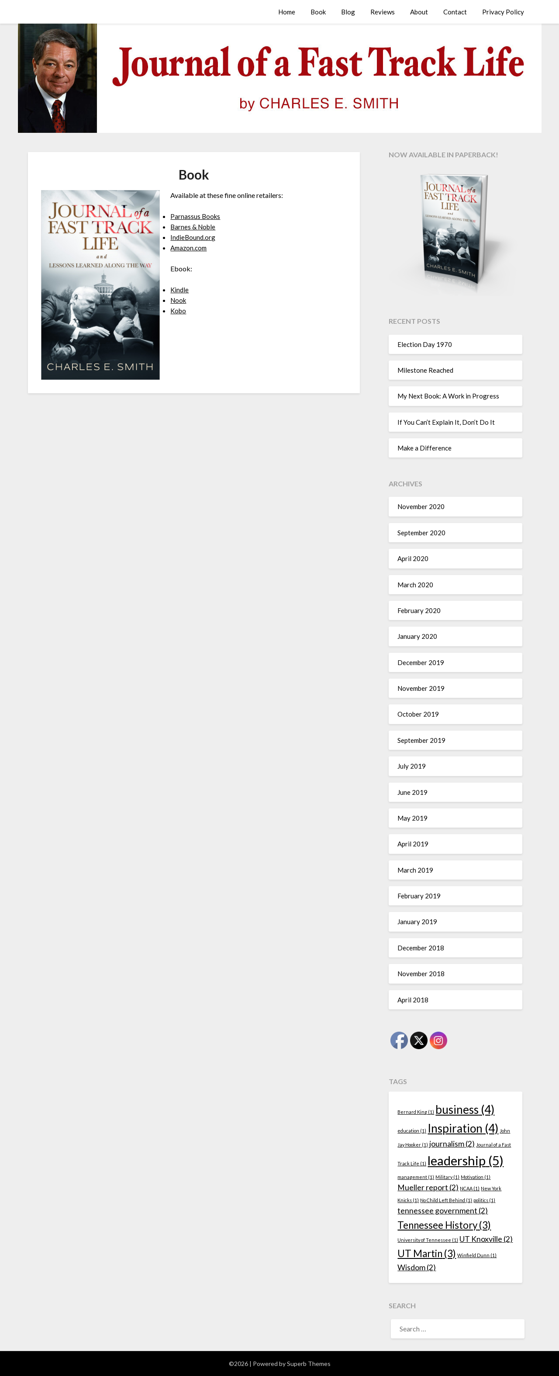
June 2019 (412, 792)
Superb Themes (309, 1363)
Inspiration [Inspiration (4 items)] (463, 1128)
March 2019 (415, 870)
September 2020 (421, 533)
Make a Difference (424, 448)
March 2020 (415, 585)
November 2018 (421, 973)
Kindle (180, 289)
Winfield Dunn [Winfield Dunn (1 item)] (477, 1255)
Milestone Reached (425, 370)
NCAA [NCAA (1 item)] (470, 1188)
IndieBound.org (193, 237)
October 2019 (418, 714)
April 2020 (412, 558)
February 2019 (419, 896)
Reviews (382, 12)
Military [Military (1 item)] (447, 1177)
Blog (348, 12)
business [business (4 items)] (464, 1109)
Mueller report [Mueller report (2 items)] (428, 1187)
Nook (179, 300)
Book (318, 12)
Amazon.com (190, 247)
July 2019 (411, 766)
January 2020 (417, 636)
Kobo (178, 310)
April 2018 (412, 1000)
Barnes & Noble (194, 226)
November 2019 (421, 688)
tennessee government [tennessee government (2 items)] (442, 1210)
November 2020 (421, 506)
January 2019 (417, 921)
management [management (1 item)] (415, 1177)
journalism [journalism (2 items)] (452, 1143)
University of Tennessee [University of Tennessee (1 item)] (427, 1240)
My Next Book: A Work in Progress (448, 396)
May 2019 (412, 818)
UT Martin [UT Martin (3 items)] (426, 1253)
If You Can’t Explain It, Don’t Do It (446, 422)
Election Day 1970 (424, 344)
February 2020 (419, 610)
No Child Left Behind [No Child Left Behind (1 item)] (446, 1200)
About (419, 12)
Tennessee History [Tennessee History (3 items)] (444, 1225)
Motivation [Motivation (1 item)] (475, 1177)
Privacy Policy (503, 12)
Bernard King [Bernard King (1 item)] (415, 1112)
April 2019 (412, 844)
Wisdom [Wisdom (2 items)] (416, 1267)
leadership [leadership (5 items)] (466, 1160)
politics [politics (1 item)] (484, 1200)
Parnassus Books (195, 216)
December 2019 (420, 662)
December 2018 (420, 948)
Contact (455, 12)
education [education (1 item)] (411, 1130)
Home (286, 12)
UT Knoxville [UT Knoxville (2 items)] (486, 1239)
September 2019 (421, 740)
